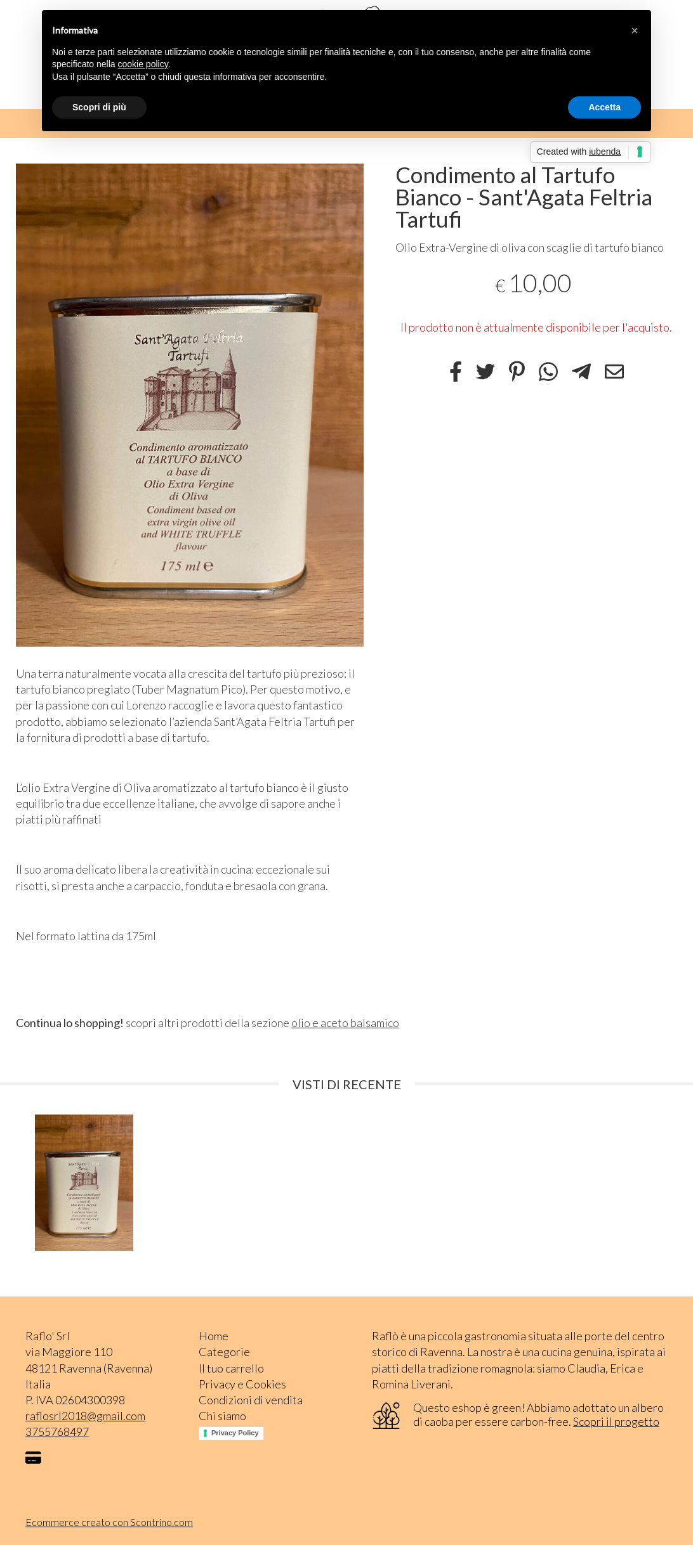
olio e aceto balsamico (345, 1023)
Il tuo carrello (231, 1368)
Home (213, 1336)
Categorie (224, 1352)
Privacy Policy (235, 1433)
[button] (634, 30)
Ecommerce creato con (109, 1522)
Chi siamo (222, 1416)
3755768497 (57, 1431)
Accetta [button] (604, 107)
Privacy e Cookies (242, 1384)
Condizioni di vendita (251, 1400)
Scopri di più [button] (99, 107)
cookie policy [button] (143, 64)
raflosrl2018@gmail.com (85, 1416)
